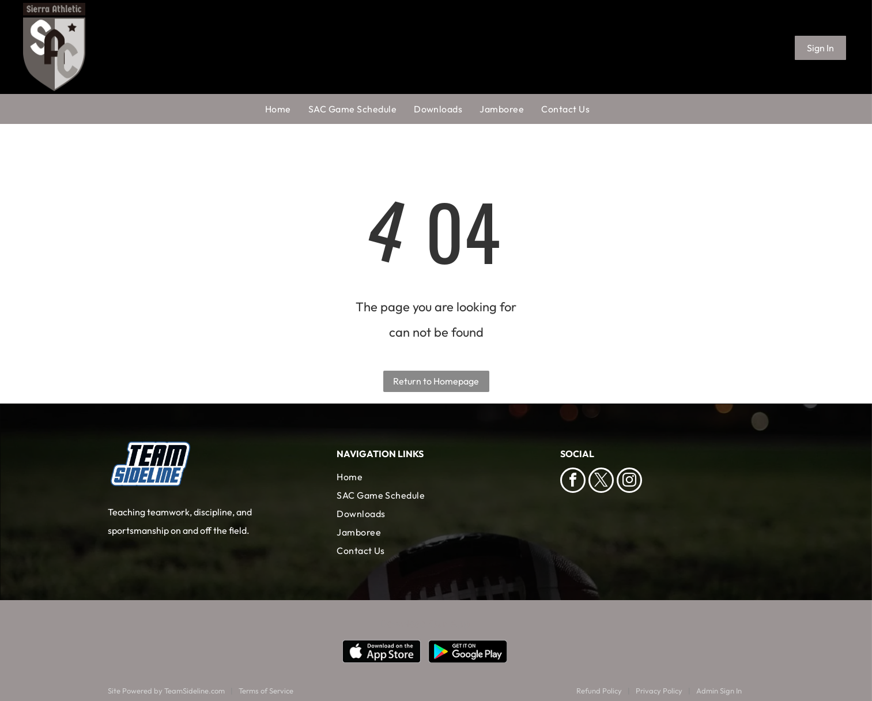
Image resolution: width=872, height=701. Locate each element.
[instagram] (629, 482)
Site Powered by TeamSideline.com (166, 690)
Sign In (820, 48)
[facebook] (573, 482)
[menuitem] (286, 109)
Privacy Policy (659, 690)
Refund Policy (599, 690)
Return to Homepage (436, 381)
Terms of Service (266, 690)
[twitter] (601, 482)
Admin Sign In (719, 690)
